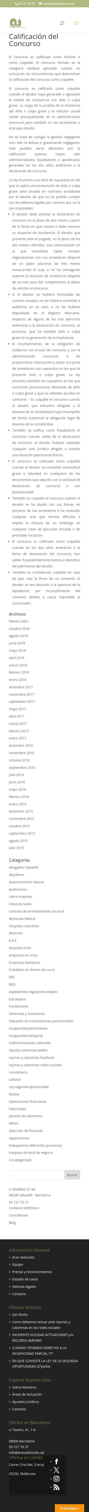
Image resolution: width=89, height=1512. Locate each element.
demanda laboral (22, 918)
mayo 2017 (17, 709)
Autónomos (18, 889)
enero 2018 (18, 679)
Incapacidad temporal (26, 1035)
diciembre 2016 (21, 745)
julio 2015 (16, 848)
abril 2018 (16, 658)
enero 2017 (18, 738)
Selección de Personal (26, 1130)
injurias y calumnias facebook (32, 1057)
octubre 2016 (19, 760)
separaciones (19, 1138)
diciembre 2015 (21, 811)
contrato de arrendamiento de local (36, 911)
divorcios (16, 933)
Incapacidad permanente (28, 1028)
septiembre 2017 (22, 701)
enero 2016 (18, 804)
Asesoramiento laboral (26, 882)
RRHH (13, 1123)
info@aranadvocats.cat (26, 1452)
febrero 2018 (19, 672)
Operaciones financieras (28, 1101)
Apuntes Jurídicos (25, 1401)
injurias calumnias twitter (28, 1050)
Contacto (19, 1294)
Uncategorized (20, 1160)
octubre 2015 (19, 826)
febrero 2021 (19, 621)
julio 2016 (16, 774)
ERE (12, 977)
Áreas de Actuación (27, 1394)
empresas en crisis (23, 955)
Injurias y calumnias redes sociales (35, 1065)
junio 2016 (17, 782)
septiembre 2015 (22, 833)
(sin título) (20, 1314)
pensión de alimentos (25, 1116)
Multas (14, 1094)
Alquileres (16, 874)
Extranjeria (17, 999)
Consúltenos (18, 1215)
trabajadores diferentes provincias (35, 1145)
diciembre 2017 (21, 687)
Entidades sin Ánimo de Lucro (32, 969)
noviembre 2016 (21, 753)
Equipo (17, 1264)
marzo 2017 (18, 723)
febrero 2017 (19, 731)
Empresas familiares (24, 962)
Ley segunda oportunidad (29, 1086)
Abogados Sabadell (23, 867)
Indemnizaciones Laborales (30, 1043)
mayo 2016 (17, 789)
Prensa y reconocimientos (32, 1272)
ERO (12, 984)
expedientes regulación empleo (33, 991)
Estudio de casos (25, 1279)
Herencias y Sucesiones (27, 1013)
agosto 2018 (18, 635)
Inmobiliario (18, 1072)
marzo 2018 (18, 665)
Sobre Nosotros (24, 1387)
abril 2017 (16, 716)
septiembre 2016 (22, 767)
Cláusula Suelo (20, 904)
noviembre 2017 (21, 694)
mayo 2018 (17, 650)
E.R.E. (13, 940)
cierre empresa (20, 896)
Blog (12, 1222)
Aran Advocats (23, 1257)
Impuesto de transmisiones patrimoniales (41, 1021)
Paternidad (17, 1109)
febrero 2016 (19, 796)
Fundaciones (19, 1006)
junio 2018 (17, 643)
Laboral (15, 1079)
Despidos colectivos (24, 926)
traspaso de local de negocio (31, 1152)
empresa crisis (20, 948)
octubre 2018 (19, 628)
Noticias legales (24, 1286)
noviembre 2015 (21, 818)
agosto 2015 (18, 840)
